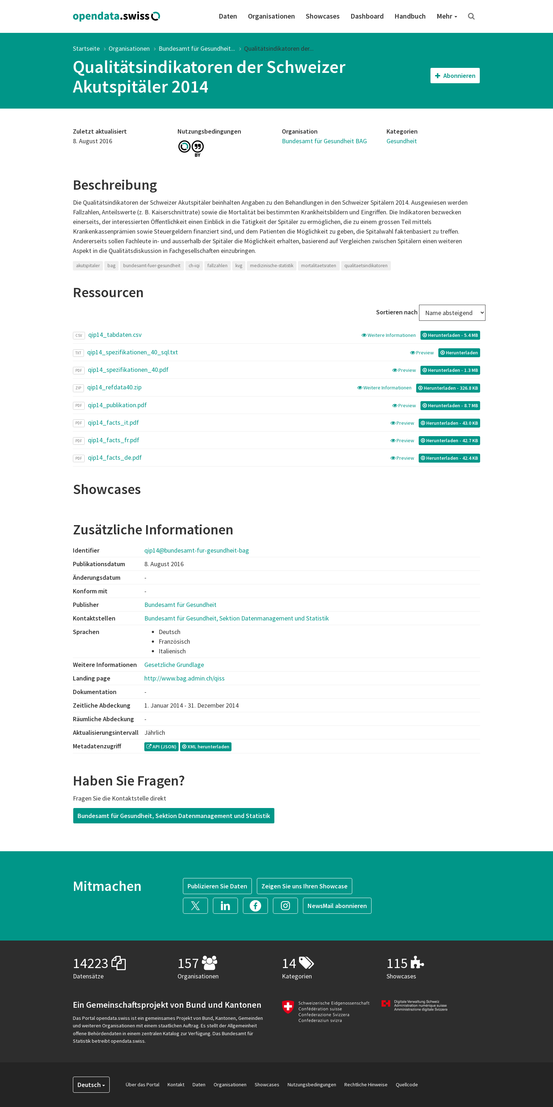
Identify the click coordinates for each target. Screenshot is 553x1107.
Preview (422, 352)
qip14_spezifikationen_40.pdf (128, 369)
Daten (228, 15)
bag (111, 266)
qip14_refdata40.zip (114, 387)
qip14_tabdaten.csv (114, 334)
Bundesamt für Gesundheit (180, 604)
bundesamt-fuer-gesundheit (151, 266)
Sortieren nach (397, 312)
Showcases (323, 15)
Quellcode (407, 1084)
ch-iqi (194, 266)
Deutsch (91, 1085)
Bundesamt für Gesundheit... (197, 48)
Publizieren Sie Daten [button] (217, 886)
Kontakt (176, 1084)
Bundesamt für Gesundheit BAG (324, 141)
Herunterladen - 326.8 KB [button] (448, 388)
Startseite (86, 48)
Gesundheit (402, 141)
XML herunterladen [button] (205, 746)
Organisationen (271, 15)
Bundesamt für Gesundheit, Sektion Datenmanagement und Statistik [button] (174, 816)
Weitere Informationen (389, 335)
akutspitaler (88, 266)
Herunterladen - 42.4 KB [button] (449, 458)
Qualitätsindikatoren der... (279, 48)
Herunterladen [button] (459, 352)
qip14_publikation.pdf (117, 405)
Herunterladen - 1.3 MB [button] (450, 370)
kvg (238, 266)
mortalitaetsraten (318, 266)
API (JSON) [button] (161, 746)
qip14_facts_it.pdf (113, 422)
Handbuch (410, 15)
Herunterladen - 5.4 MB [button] (450, 335)
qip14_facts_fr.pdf (113, 440)
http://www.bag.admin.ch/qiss (184, 678)
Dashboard (367, 15)
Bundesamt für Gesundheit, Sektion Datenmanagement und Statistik (236, 618)
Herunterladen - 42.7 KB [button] (449, 440)
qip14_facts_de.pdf (115, 457)
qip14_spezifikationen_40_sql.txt (132, 352)
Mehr (447, 15)
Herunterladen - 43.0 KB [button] (449, 423)
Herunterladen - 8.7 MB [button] (450, 405)
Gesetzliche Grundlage (174, 664)
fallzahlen (218, 266)
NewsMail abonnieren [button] (337, 906)
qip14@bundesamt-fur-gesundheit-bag (196, 550)
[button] (198, 905)
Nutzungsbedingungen (312, 1084)
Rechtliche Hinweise (366, 1084)
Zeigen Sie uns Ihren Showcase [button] (304, 886)
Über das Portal (142, 1084)
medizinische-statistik (271, 266)
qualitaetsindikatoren (366, 266)
